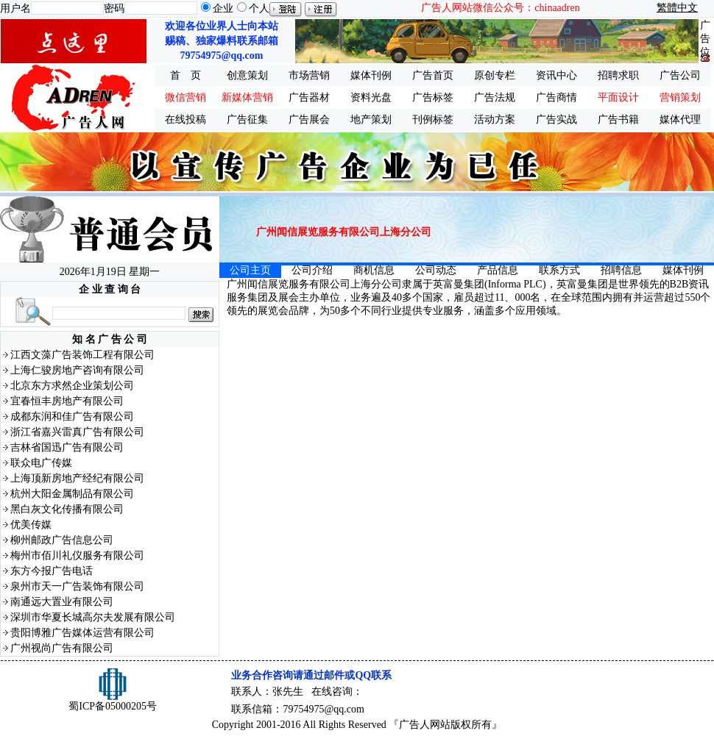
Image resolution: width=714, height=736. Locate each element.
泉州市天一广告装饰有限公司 (77, 586)
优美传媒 (31, 524)
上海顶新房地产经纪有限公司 (77, 478)
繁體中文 (677, 7)
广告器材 (309, 97)
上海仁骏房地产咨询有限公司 (77, 370)
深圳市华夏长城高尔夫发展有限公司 (92, 617)
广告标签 (432, 97)
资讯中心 (556, 75)
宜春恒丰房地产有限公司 (67, 401)
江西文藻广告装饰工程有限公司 (82, 354)
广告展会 (309, 119)
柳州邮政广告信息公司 (61, 540)
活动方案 (494, 119)
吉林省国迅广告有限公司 (67, 447)
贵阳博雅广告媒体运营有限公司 (82, 632)
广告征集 (247, 119)
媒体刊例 (371, 75)
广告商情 (556, 97)
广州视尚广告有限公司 (61, 648)
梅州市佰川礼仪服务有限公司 (77, 555)
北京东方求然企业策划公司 (72, 385)
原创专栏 (494, 75)
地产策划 (371, 119)
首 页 (185, 75)
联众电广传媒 (41, 462)
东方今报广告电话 (51, 570)
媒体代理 (680, 119)
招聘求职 (618, 75)
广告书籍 (618, 119)
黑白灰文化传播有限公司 (67, 509)
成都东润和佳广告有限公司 (72, 416)
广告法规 (494, 97)
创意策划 (247, 75)
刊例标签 (432, 119)
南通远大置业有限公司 (61, 601)
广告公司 (680, 75)
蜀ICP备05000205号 (112, 706)
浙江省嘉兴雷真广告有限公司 (77, 431)
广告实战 (556, 119)
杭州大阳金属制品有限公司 (72, 493)
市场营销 (309, 75)
